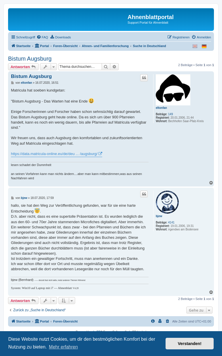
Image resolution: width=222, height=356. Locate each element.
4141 (171, 222)
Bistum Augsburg (30, 58)
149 (170, 114)
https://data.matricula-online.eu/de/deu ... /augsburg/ (54, 154)
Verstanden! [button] (190, 343)
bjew (159, 216)
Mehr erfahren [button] (63, 346)
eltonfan (161, 107)
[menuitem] (42, 37)
